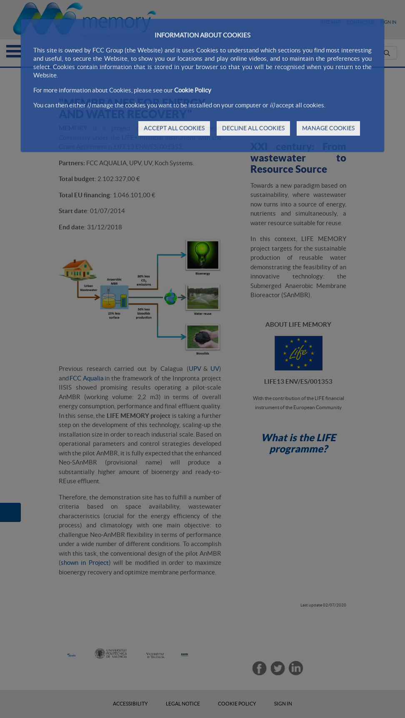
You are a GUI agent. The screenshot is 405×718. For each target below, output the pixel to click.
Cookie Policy (192, 90)
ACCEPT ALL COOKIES (174, 128)
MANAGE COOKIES (328, 128)
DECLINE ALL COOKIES (253, 128)
